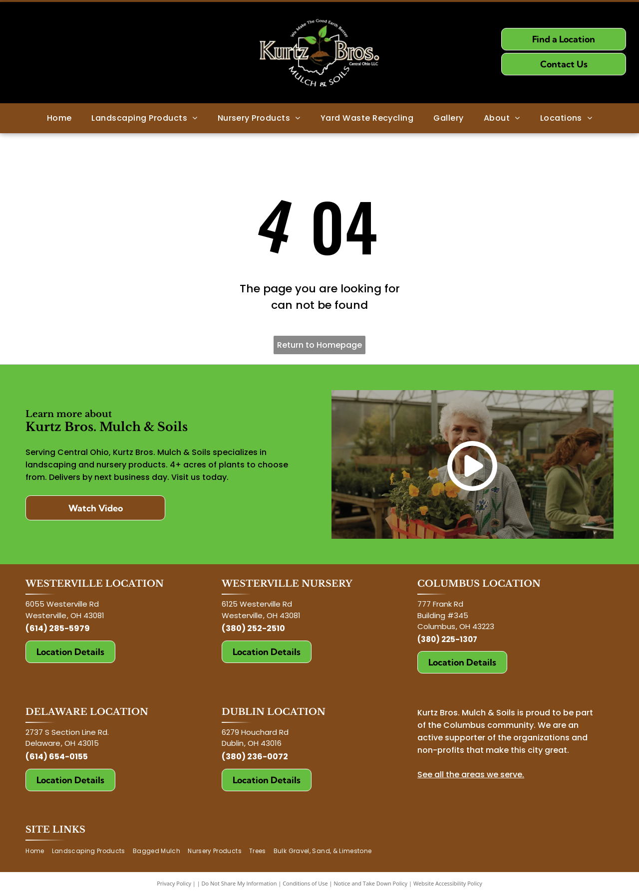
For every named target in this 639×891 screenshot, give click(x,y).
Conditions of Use (305, 883)
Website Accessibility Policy (447, 883)
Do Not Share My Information (239, 883)
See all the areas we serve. (470, 774)
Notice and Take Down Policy (371, 883)
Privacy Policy (174, 883)
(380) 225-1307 (447, 639)
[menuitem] (59, 118)
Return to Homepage (319, 345)
